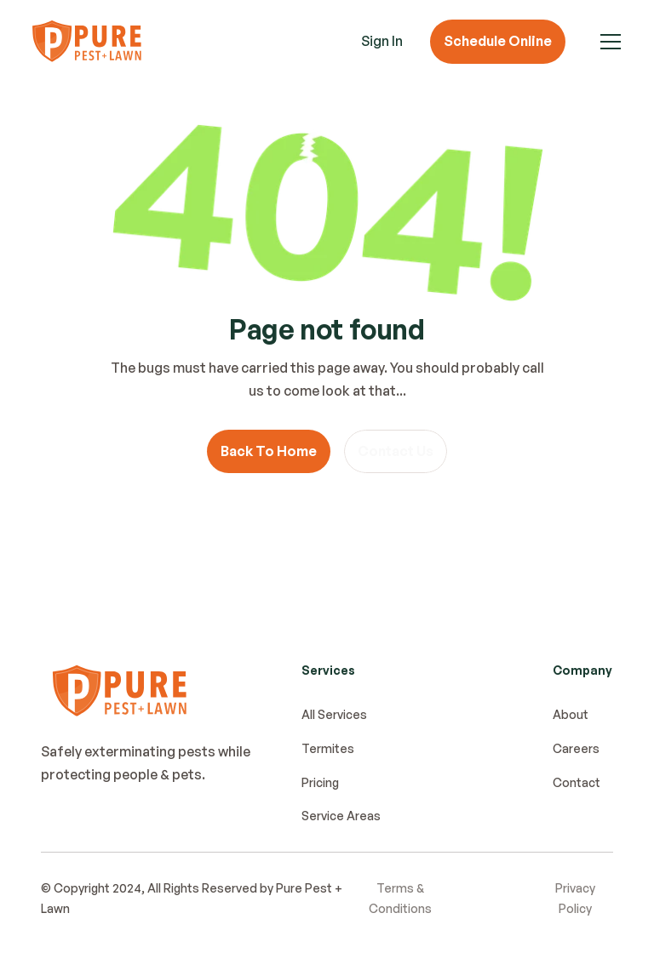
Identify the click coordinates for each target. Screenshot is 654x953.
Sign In (382, 40)
